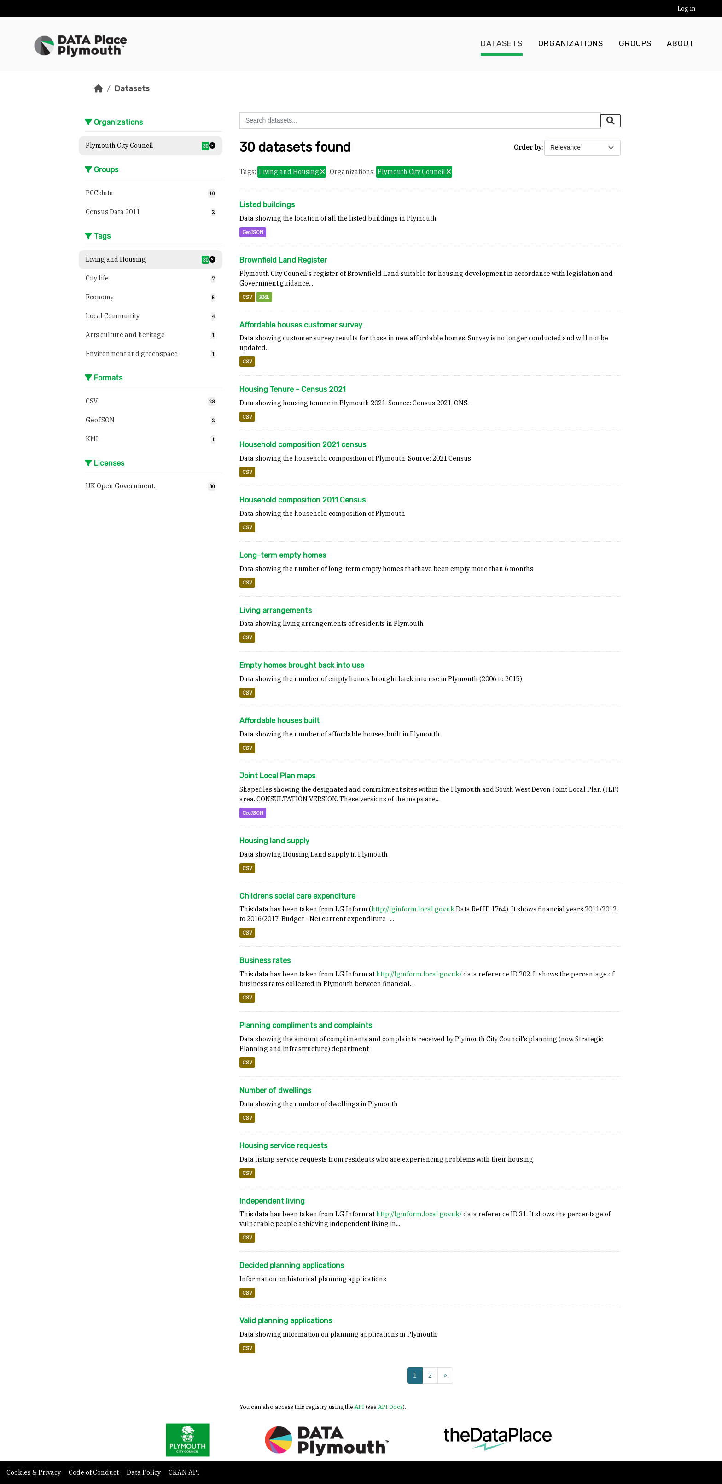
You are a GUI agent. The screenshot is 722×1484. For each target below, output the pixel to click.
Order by (528, 147)
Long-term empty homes (282, 555)
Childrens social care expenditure (297, 896)
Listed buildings (267, 204)
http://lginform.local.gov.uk (412, 909)
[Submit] (610, 120)
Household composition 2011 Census (302, 500)
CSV (247, 297)
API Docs (390, 1406)
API (359, 1406)
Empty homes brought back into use (301, 665)
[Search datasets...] (420, 120)
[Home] (98, 88)
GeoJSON (252, 232)
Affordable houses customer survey (300, 325)
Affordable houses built (279, 720)
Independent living (272, 1201)
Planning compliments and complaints (305, 1025)
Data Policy (144, 1472)
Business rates (265, 960)
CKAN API (184, 1472)
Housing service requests (283, 1145)
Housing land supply (274, 840)
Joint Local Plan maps (277, 775)
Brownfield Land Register (283, 260)
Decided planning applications (291, 1265)
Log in (686, 8)
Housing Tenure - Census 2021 (292, 389)
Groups (635, 43)
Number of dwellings (275, 1090)
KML (264, 297)
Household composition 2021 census (302, 444)
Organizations (570, 43)
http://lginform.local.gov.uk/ (419, 974)
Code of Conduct (94, 1472)
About (680, 43)
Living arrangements (275, 610)
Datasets (502, 43)
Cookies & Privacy (34, 1472)
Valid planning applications (285, 1320)
